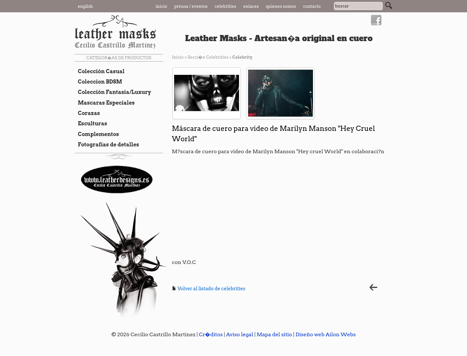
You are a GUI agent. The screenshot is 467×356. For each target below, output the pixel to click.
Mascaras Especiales (105, 103)
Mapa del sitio (274, 334)
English (85, 6)
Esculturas (91, 123)
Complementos (97, 134)
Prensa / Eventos (191, 6)
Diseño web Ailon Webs (325, 334)
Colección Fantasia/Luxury (113, 92)
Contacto (312, 6)
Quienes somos (281, 6)
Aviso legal (239, 334)
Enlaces (251, 6)
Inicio (161, 6)
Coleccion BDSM (98, 82)
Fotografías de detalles (107, 144)
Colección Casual (100, 71)
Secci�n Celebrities (207, 57)
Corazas (87, 113)
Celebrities (225, 6)
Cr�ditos (211, 334)
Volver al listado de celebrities (208, 289)
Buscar (388, 5)
